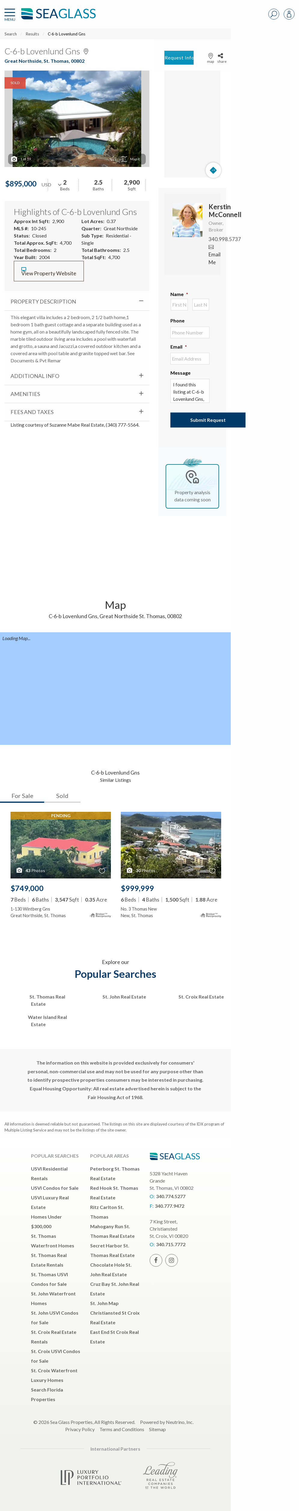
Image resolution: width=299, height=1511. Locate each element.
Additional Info (35, 376)
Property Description (43, 301)
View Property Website (48, 272)
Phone (177, 320)
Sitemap (157, 1429)
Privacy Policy (80, 1429)
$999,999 (137, 888)
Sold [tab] (62, 795)
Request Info (179, 57)
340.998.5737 (225, 239)
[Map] (192, 124)
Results (32, 34)
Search (11, 34)
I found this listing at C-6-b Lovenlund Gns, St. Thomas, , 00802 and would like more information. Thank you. (189, 391)
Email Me (215, 254)
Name (179, 294)
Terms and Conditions (121, 1429)
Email (178, 346)
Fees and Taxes (32, 412)
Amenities (25, 394)
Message (180, 373)
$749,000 (27, 888)
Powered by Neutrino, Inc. (167, 1422)
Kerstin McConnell (225, 211)
